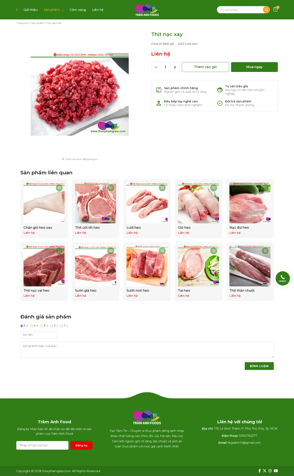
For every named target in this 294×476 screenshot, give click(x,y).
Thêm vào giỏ (205, 67)
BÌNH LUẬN (259, 366)
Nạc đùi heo (239, 228)
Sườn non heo (138, 290)
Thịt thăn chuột (242, 290)
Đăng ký (81, 445)
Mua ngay (254, 67)
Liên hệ (97, 10)
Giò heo (184, 228)
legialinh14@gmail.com (244, 443)
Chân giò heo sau (38, 228)
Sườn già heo (86, 290)
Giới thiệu (30, 10)
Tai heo (184, 290)
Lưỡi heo (134, 228)
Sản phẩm (52, 10)
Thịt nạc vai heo (37, 290)
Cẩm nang (78, 10)
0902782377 (248, 436)
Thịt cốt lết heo (87, 228)
